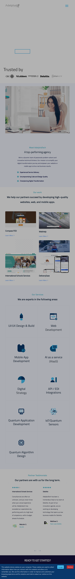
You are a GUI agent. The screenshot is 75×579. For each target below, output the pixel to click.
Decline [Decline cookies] (70, 567)
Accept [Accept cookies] (60, 567)
